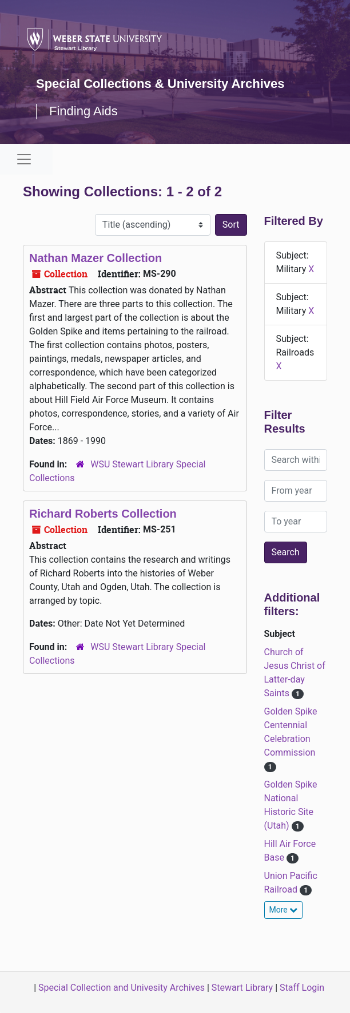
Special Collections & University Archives (160, 83)
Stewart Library (242, 987)
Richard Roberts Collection (103, 513)
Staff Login (302, 987)
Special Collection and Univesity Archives (121, 987)
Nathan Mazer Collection (95, 258)
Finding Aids (83, 111)
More (283, 909)
